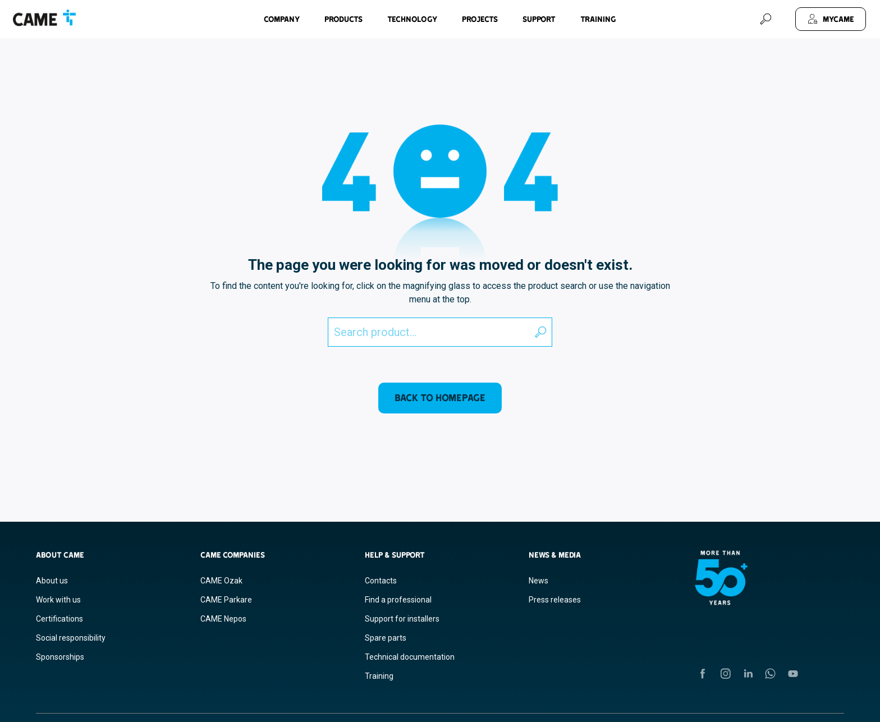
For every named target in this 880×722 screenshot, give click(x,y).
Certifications (59, 618)
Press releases (555, 599)
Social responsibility (71, 637)
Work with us (58, 599)
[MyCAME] (830, 19)
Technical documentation (410, 656)
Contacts (381, 580)
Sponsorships (60, 656)
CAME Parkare (226, 599)
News (538, 580)
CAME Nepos (223, 618)
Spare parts (385, 637)
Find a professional (398, 599)
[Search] (765, 19)
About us (52, 580)
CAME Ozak (221, 580)
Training (598, 19)
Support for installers (402, 618)
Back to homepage (440, 397)
